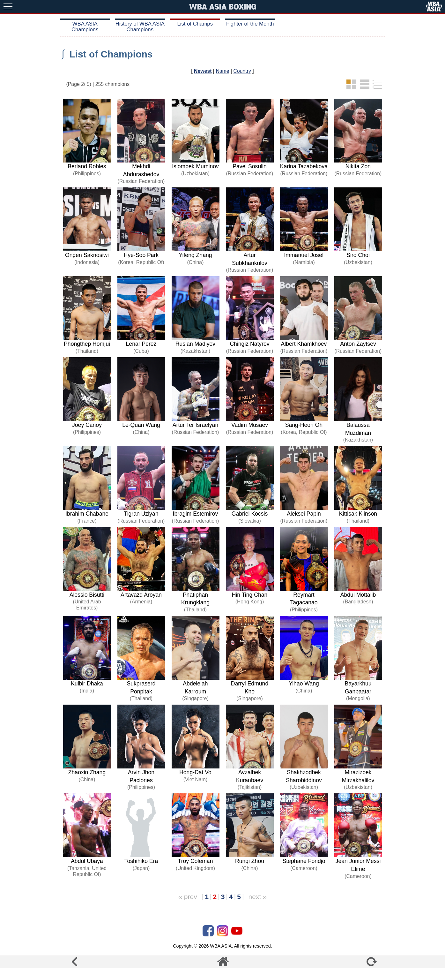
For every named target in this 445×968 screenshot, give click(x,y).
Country (242, 71)
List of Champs (195, 24)
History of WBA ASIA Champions (140, 27)
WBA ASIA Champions (85, 27)
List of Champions (111, 54)
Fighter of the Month (250, 24)
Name (222, 71)
